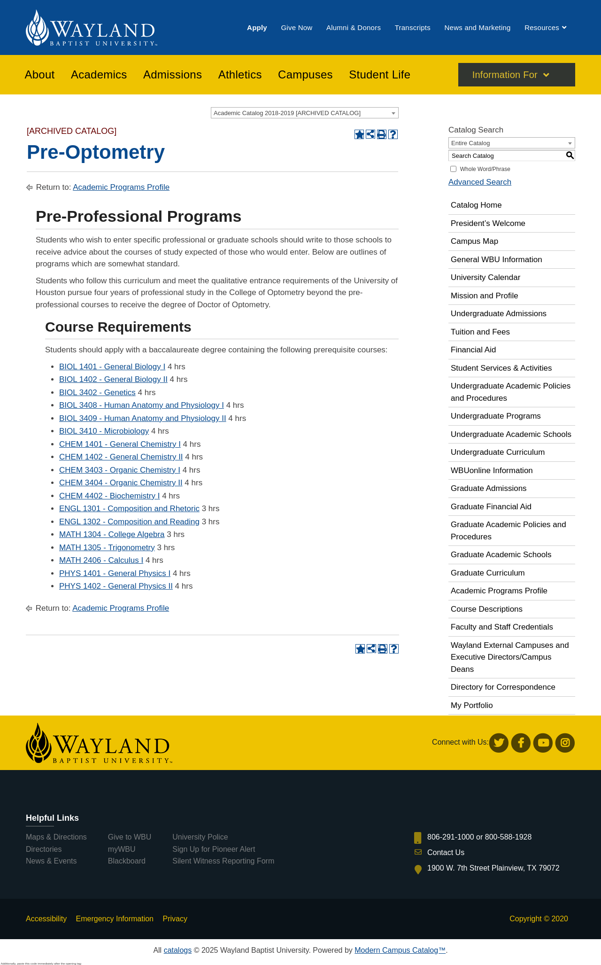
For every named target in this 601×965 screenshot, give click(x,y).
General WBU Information (496, 259)
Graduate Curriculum (488, 572)
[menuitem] (257, 27)
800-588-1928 (508, 837)
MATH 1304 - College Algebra (112, 534)
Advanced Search (479, 182)
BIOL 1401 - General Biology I (112, 366)
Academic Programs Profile (121, 187)
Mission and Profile (484, 295)
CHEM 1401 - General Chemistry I (120, 444)
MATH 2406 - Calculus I (101, 560)
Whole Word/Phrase (485, 169)
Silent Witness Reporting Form (223, 861)
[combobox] (305, 112)
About (40, 74)
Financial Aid (473, 349)
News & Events (51, 861)
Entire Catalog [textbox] (470, 143)
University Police (200, 837)
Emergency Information (115, 919)
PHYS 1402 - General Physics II (116, 586)
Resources (541, 27)
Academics (99, 74)
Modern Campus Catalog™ (400, 950)
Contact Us (445, 852)
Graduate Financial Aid (491, 506)
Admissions (172, 74)
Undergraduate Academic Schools (511, 434)
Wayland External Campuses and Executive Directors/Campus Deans (510, 657)
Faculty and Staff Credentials (502, 627)
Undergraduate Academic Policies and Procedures (510, 392)
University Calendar (485, 277)
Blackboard (127, 861)
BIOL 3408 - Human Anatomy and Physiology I (141, 405)
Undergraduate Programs (496, 416)
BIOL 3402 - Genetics (97, 392)
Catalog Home (476, 205)
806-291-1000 (450, 837)
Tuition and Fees (480, 331)
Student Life (379, 74)
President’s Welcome (488, 223)
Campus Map (474, 241)
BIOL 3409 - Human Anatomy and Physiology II (142, 418)
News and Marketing (477, 27)
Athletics (240, 74)
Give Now (296, 27)
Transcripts (413, 27)
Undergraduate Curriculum (498, 452)
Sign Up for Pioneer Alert (213, 849)
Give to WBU (129, 837)
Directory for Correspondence (503, 687)
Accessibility (46, 919)
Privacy (174, 919)
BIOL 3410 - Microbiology (104, 431)
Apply (257, 27)
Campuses (305, 74)
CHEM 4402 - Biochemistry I (109, 495)
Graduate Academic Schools (501, 554)
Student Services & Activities (501, 368)
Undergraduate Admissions (499, 313)
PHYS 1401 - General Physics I (114, 573)
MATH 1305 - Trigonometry (107, 547)
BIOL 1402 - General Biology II (113, 379)
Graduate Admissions (489, 488)
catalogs (178, 950)
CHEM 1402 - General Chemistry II (121, 456)
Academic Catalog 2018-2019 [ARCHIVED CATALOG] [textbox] (287, 113)
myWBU (122, 849)
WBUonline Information (492, 470)
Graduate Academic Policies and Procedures (508, 530)
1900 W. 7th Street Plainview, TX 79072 (493, 868)
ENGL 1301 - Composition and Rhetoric (129, 508)
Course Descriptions (487, 609)
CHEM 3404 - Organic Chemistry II (121, 482)
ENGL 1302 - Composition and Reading (129, 521)
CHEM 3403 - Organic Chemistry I (119, 470)
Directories (44, 849)
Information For (505, 74)
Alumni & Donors (353, 27)
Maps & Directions (56, 837)
